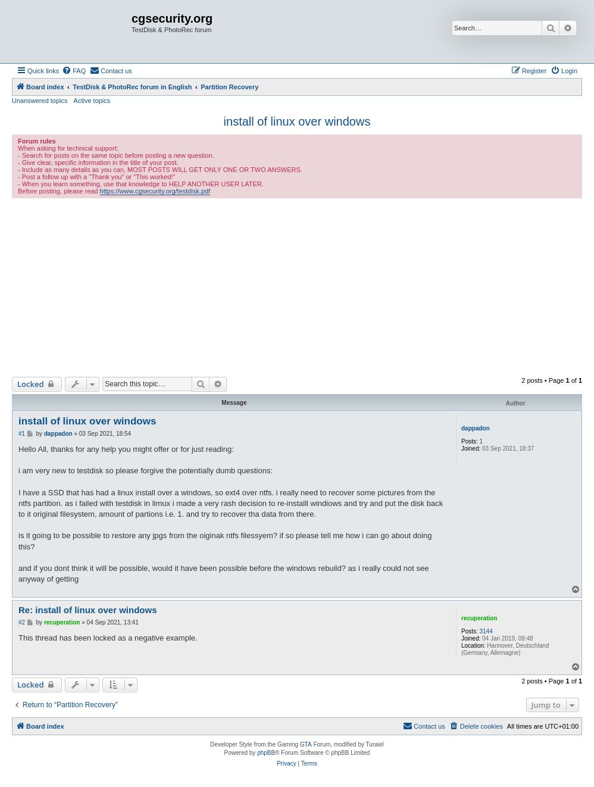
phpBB (266, 752)
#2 (21, 622)
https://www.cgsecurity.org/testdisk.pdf (155, 191)
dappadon (475, 428)
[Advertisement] (297, 287)
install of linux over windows (297, 121)
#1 (21, 433)
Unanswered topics (40, 100)
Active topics (92, 100)
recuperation (479, 618)
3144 (486, 631)
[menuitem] (74, 71)
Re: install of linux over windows (87, 610)
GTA (306, 744)
